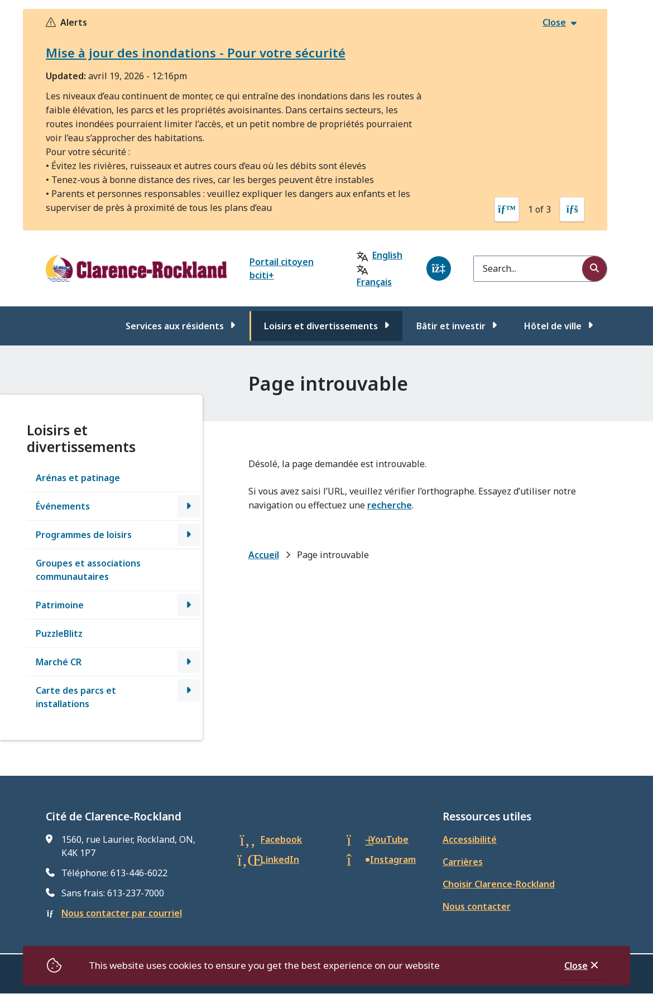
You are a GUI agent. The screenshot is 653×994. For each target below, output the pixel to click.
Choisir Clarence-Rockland (499, 884)
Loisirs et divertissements (321, 326)
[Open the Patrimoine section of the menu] (188, 605)
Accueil (263, 555)
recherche (389, 505)
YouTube (389, 839)
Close (576, 965)
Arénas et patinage (78, 478)
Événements (63, 506)
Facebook (281, 839)
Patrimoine (60, 605)
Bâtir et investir (451, 326)
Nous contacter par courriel (121, 913)
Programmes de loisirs (84, 535)
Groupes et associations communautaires (88, 570)
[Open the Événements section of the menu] (188, 506)
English (387, 255)
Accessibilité (470, 839)
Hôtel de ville (553, 326)
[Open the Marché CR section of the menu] (188, 662)
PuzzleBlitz (59, 633)
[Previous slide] (506, 209)
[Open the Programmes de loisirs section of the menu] (188, 535)
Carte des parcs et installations (76, 697)
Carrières (463, 862)
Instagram (393, 859)
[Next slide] (572, 209)
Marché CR (58, 662)
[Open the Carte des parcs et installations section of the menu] (188, 690)
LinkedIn (280, 859)
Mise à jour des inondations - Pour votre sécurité (195, 52)
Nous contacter (477, 906)
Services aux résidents (175, 326)
